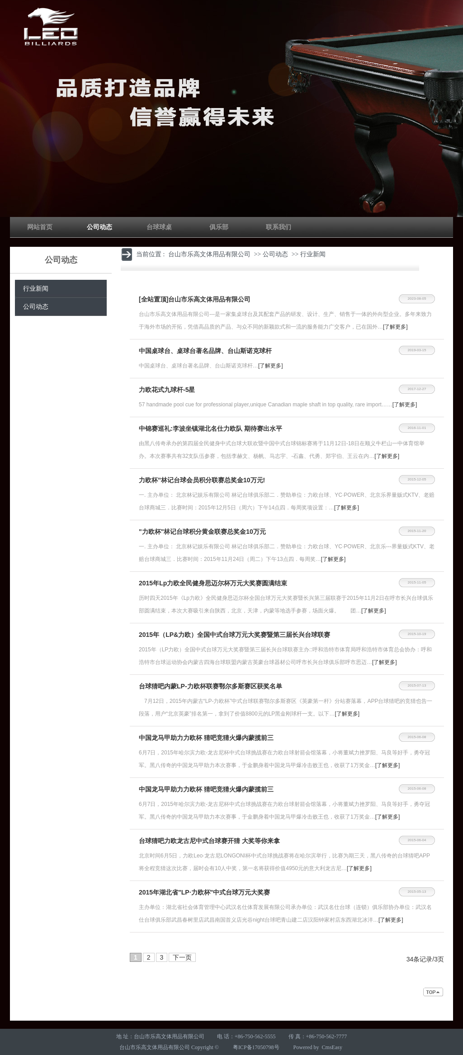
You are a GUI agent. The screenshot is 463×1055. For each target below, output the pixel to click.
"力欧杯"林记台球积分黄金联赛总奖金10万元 (202, 531)
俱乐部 (218, 227)
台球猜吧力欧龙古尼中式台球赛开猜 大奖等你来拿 (209, 840)
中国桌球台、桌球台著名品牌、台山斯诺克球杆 (205, 350)
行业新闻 (35, 288)
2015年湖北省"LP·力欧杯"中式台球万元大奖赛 (204, 892)
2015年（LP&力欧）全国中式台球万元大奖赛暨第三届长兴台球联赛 (234, 634)
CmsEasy (332, 1047)
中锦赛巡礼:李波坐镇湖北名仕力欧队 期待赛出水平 (210, 428)
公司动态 (99, 227)
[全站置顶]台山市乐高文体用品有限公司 (194, 299)
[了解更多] (395, 327)
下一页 (182, 957)
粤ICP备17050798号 (256, 1047)
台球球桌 (159, 227)
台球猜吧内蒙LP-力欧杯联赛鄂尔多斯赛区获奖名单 (210, 686)
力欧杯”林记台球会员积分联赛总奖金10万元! (202, 480)
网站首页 (39, 227)
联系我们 (278, 227)
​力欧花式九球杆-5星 (167, 389)
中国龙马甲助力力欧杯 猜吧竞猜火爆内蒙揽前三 (206, 737)
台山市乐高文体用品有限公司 (209, 254)
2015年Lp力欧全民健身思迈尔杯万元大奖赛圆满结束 (213, 583)
